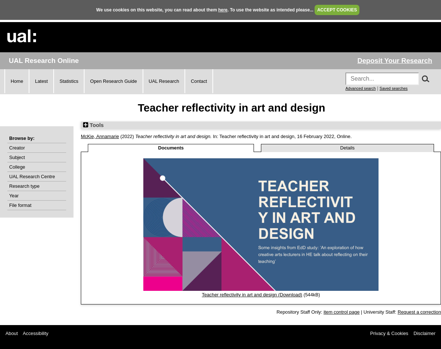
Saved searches (394, 88)
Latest (41, 81)
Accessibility (36, 333)
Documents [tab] (171, 148)
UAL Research (164, 81)
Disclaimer (424, 333)
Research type (24, 186)
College (17, 167)
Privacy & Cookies (389, 333)
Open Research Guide (113, 81)
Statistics (69, 81)
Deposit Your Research (394, 60)
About (12, 333)
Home (17, 81)
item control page (341, 312)
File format (20, 205)
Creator (17, 148)
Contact (199, 81)
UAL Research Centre (32, 176)
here (222, 10)
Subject (17, 157)
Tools (93, 125)
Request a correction (419, 312)
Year (14, 195)
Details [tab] (347, 148)
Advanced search (360, 88)
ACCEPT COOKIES (337, 10)
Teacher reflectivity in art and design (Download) (252, 294)
